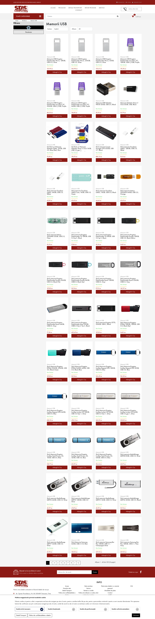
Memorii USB (34, 20)
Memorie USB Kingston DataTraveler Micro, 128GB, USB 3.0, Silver (56, 60)
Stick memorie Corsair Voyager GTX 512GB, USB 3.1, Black (105, 148)
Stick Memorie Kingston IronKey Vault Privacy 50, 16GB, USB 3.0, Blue (55, 456)
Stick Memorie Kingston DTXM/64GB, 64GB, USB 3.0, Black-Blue (80, 368)
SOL (131, 586)
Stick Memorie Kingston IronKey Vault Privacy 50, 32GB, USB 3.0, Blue (79, 456)
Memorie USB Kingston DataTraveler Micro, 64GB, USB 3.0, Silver (105, 60)
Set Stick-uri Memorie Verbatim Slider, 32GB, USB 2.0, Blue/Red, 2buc (56, 148)
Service (101, 8)
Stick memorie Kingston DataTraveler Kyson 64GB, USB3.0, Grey (56, 324)
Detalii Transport (75, 8)
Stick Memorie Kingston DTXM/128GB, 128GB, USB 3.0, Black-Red (130, 324)
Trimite (95, 572)
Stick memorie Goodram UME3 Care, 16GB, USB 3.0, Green (80, 192)
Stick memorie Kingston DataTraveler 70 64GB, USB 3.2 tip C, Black (105, 236)
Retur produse (90, 8)
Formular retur (67, 588)
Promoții (62, 8)
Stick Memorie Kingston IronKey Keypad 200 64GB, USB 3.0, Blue (56, 412)
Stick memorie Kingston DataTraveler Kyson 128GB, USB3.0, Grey (105, 280)
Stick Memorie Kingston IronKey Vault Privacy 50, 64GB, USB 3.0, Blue (104, 456)
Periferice (24, 20)
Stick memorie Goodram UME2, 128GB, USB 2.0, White (129, 148)
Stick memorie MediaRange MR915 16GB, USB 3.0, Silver (105, 500)
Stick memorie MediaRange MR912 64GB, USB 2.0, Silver (56, 500)
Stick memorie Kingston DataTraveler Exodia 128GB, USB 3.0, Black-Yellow (130, 236)
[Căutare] (118, 16)
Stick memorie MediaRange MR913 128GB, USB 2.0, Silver (80, 500)
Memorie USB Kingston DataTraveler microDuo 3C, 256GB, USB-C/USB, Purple (57, 104)
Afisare (74, 29)
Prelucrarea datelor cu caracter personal (110, 587)
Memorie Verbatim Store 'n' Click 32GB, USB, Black (129, 104)
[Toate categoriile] (28, 16)
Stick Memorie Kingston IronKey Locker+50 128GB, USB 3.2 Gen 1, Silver (80, 412)
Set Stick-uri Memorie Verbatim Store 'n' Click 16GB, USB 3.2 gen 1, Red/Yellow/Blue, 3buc (79, 148)
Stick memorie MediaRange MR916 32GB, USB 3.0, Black (129, 500)
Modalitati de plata (110, 591)
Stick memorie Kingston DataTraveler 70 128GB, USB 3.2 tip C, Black (81, 236)
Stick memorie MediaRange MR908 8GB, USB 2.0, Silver (129, 456)
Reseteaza (28, 111)
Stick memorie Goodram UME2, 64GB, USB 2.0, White (55, 192)
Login (128, 2)
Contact (78, 10)
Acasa (16, 20)
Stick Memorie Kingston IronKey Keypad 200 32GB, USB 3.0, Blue (130, 368)
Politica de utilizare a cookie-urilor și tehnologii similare (88, 594)
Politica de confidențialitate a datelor (67, 594)
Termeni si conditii (89, 591)
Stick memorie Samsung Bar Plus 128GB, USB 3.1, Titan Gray (129, 544)
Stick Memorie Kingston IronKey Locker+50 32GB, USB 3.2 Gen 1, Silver (105, 412)
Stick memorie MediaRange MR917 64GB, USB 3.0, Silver (56, 544)
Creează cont (137, 2)
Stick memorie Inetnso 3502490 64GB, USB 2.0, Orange (129, 192)
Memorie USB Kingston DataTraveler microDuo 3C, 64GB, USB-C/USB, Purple (81, 104)
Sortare (49, 29)
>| (78, 563)
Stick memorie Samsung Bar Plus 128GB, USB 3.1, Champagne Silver (105, 544)
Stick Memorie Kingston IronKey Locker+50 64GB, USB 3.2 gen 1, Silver (129, 412)
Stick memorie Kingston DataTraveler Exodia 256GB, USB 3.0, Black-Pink (57, 280)
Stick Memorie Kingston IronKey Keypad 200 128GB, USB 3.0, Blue (106, 368)
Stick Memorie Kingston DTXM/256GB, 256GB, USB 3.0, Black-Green (55, 368)
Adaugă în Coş (57, 72)
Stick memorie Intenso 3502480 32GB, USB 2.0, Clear (56, 236)
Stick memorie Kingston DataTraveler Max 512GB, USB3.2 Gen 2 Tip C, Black (80, 324)
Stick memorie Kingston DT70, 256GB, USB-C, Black (106, 323)
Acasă (53, 8)
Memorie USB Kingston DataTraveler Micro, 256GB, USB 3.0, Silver (81, 60)
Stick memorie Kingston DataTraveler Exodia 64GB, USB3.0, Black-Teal (80, 280)
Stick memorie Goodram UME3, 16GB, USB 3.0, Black (104, 192)
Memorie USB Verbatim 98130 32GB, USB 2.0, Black (104, 104)
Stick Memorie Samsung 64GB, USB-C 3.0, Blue (79, 543)
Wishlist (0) (120, 2)
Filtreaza (28, 107)
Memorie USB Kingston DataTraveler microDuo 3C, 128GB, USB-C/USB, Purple (130, 60)
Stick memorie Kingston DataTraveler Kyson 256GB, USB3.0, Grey (129, 280)
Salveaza (136, 616)
